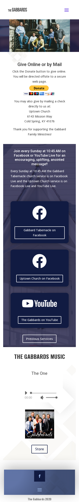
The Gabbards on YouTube (39, 320)
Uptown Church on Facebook (40, 278)
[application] (39, 395)
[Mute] (42, 397)
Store (39, 449)
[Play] (26, 393)
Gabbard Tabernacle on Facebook (40, 232)
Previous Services (39, 339)
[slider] (43, 393)
